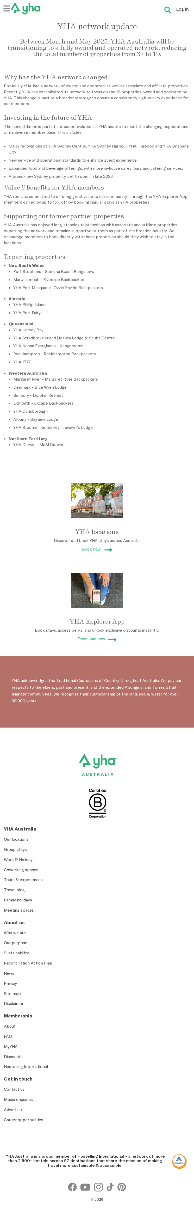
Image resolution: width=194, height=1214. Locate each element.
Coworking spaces (21, 869)
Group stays (15, 849)
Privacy (10, 983)
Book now (91, 549)
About (10, 1026)
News (9, 973)
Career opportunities (23, 1119)
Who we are (15, 932)
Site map (12, 993)
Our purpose (15, 942)
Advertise (13, 1109)
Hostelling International (26, 1066)
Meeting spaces (19, 910)
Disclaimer (13, 1003)
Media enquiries (18, 1099)
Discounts (13, 1056)
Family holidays (18, 899)
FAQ (8, 1036)
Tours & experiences (23, 879)
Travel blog (14, 889)
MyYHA (11, 1046)
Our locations (16, 839)
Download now (91, 638)
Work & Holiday (18, 859)
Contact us (14, 1089)
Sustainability (16, 952)
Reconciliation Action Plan (28, 963)
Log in (182, 9)
